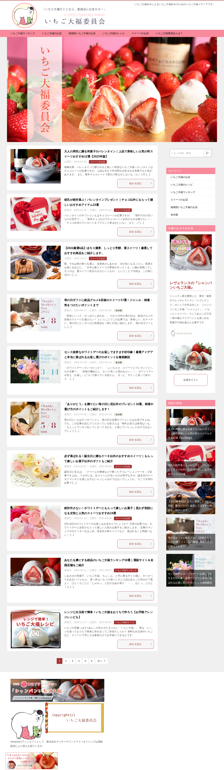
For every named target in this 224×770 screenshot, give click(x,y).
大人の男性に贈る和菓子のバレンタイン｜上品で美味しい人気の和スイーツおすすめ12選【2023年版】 (190, 433)
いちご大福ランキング (22, 33)
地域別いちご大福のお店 (82, 33)
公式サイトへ (190, 379)
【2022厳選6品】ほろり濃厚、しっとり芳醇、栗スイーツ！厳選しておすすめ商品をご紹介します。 (190, 506)
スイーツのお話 (140, 33)
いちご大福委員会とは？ (169, 33)
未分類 (118, 310)
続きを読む (140, 183)
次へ (99, 660)
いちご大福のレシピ (114, 33)
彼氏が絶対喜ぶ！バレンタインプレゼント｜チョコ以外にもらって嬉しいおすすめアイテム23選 (190, 469)
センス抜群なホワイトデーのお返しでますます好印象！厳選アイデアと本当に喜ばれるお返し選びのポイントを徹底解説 (190, 578)
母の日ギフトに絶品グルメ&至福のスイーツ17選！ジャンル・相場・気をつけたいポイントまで (190, 542)
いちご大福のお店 (52, 33)
